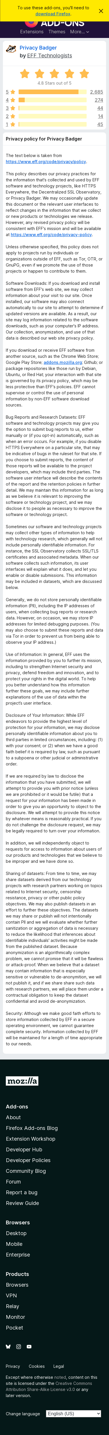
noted (60, 1377)
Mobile (14, 1244)
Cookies (37, 1366)
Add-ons (17, 1107)
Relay (12, 1306)
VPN (11, 1295)
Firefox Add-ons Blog (32, 1128)
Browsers (17, 1285)
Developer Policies (28, 1160)
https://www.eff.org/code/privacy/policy (46, 161)
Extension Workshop (30, 1139)
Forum (13, 1182)
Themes (56, 31)
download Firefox (52, 13)
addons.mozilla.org (63, 362)
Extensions (32, 31)
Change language (23, 1413)
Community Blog (26, 1171)
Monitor (15, 1317)
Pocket (14, 1328)
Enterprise (18, 1255)
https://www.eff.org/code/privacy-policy (51, 234)
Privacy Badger (38, 48)
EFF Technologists (49, 55)
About (13, 1117)
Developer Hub (24, 1149)
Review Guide (22, 1203)
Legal (58, 1366)
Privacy (13, 1366)
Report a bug (21, 1192)
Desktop (16, 1233)
